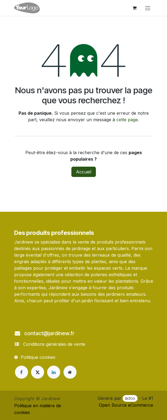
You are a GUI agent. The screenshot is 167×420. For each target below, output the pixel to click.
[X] (37, 372)
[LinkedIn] (53, 372)
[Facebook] (21, 372)
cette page (127, 119)
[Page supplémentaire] (70, 372)
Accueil (83, 172)
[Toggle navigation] (147, 8)
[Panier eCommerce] (134, 7)
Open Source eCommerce (126, 405)
